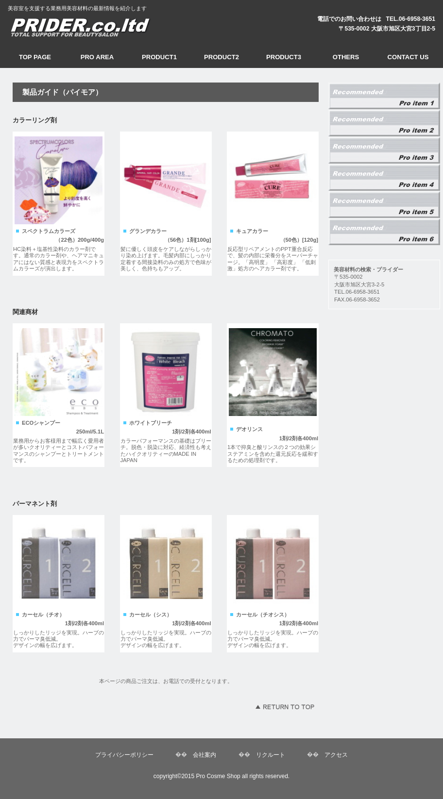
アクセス (336, 754)
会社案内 (204, 754)
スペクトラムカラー (384, 150)
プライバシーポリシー (124, 754)
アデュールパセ (384, 123)
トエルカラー (384, 177)
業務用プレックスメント (384, 96)
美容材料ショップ (97, 26)
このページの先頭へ (284, 707)
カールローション (384, 204)
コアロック (384, 232)
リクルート (270, 754)
